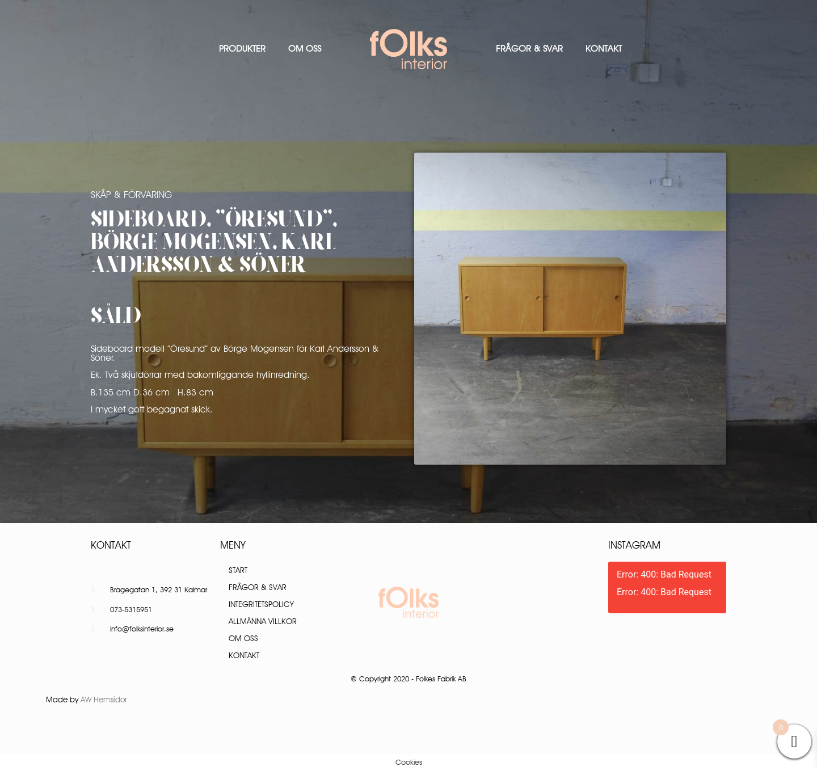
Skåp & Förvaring (131, 194)
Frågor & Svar (529, 48)
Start (238, 570)
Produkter (242, 48)
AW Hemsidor (104, 699)
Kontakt (604, 48)
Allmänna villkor (263, 621)
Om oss (304, 48)
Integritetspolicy (261, 604)
